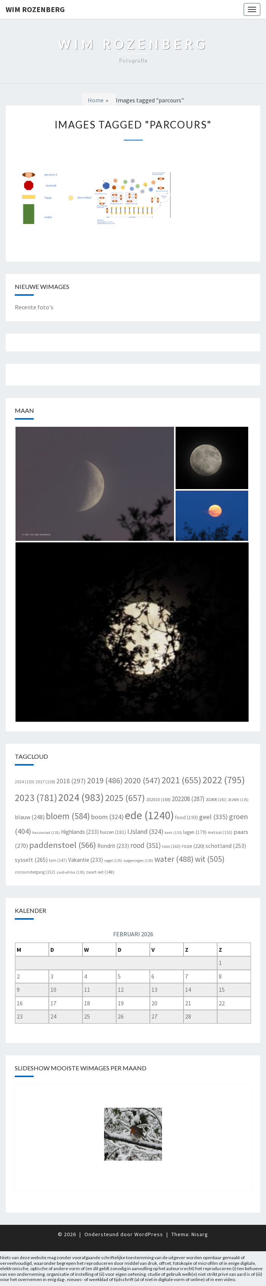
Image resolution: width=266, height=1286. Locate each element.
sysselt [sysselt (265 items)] (31, 859)
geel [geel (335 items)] (213, 816)
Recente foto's (34, 307)
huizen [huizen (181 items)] (113, 832)
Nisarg (199, 1234)
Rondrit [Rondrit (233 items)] (113, 845)
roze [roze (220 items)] (193, 845)
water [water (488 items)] (174, 859)
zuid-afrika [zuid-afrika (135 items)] (70, 872)
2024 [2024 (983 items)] (81, 797)
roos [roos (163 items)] (171, 846)
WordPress (148, 1234)
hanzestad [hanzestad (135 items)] (46, 832)
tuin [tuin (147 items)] (58, 860)
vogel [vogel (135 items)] (113, 860)
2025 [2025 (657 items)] (125, 798)
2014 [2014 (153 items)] (24, 781)
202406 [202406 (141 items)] (216, 799)
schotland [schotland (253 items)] (225, 845)
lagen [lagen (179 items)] (195, 832)
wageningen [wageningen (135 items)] (138, 860)
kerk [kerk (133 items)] (173, 832)
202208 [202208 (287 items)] (188, 799)
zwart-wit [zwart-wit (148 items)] (100, 872)
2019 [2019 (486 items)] (105, 780)
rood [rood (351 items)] (145, 845)
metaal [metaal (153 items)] (220, 832)
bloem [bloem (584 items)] (68, 816)
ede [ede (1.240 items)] (149, 815)
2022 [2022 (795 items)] (223, 780)
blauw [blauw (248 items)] (30, 817)
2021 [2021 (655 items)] (181, 780)
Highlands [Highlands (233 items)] (80, 831)
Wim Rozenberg (35, 9)
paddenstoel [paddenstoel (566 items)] (62, 845)
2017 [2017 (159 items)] (45, 781)
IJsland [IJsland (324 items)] (145, 831)
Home (96, 100)
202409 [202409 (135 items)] (238, 799)
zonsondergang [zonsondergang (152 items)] (35, 872)
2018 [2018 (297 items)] (71, 781)
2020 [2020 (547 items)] (142, 780)
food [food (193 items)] (186, 817)
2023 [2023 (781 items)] (36, 798)
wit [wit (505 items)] (210, 859)
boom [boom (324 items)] (107, 816)
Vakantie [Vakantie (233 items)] (85, 859)
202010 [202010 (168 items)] (158, 799)
